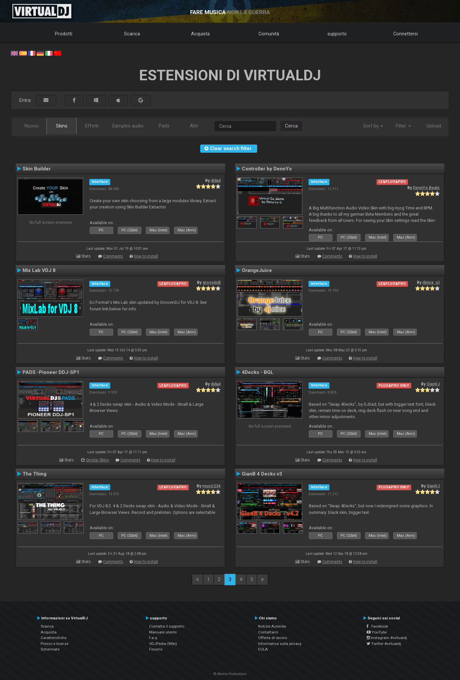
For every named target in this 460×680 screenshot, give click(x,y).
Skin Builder (37, 169)
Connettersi (405, 33)
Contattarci (268, 632)
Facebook (377, 626)
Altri (194, 126)
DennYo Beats (426, 187)
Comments (113, 256)
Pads (164, 126)
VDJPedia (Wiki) (163, 643)
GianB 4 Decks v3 (262, 474)
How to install (146, 256)
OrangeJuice (257, 270)
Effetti (91, 126)
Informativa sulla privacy (280, 643)
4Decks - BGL (258, 372)
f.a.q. (153, 637)
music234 (211, 486)
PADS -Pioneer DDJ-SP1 (51, 372)
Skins (61, 126)
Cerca (291, 126)
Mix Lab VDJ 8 (39, 270)
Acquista (200, 33)
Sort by (373, 126)
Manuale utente (163, 632)
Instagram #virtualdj (387, 637)
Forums (156, 649)
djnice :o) (431, 282)
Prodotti (63, 33)
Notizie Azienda (272, 626)
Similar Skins (97, 460)
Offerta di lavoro (272, 637)
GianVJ (433, 384)
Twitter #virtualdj (384, 643)
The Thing (34, 474)
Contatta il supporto (166, 626)
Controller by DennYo (267, 169)
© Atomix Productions (230, 674)
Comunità (268, 33)
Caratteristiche (53, 637)
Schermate (50, 649)
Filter (403, 126)
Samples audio (128, 126)
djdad (216, 180)
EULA (263, 649)
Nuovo (32, 126)
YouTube (377, 632)
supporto (337, 33)
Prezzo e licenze (54, 643)
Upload (433, 126)
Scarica (132, 33)
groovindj (212, 282)
